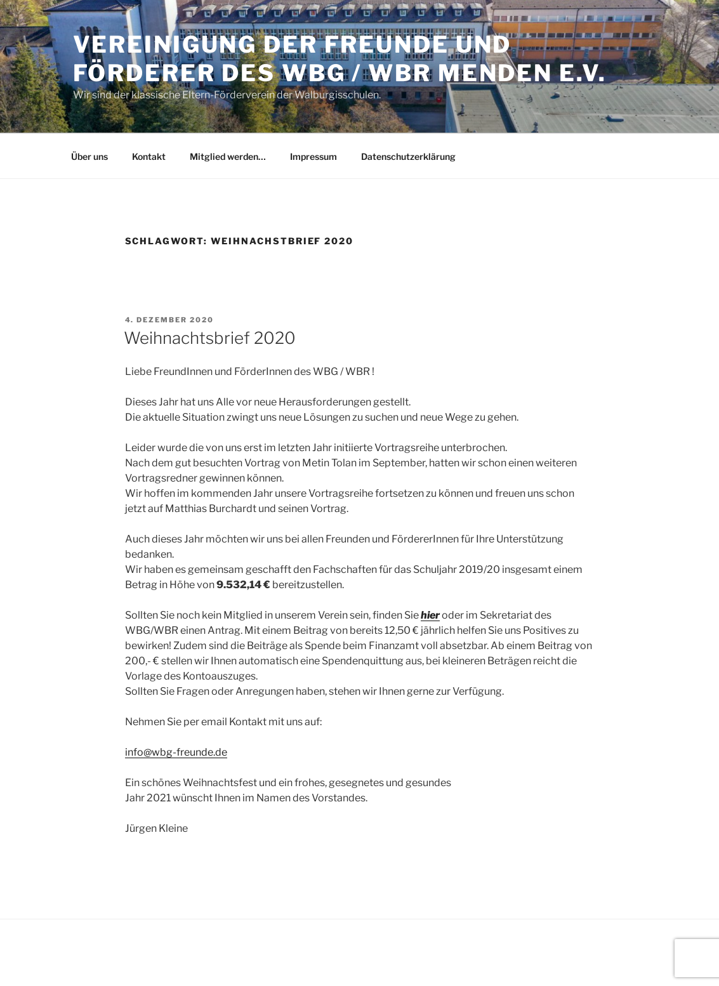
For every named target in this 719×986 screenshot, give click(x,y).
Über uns (89, 156)
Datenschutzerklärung (408, 156)
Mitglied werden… (228, 156)
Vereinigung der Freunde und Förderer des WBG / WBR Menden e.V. (340, 58)
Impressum (313, 156)
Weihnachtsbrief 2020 (210, 338)
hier (430, 615)
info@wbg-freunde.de (176, 752)
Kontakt (149, 156)
